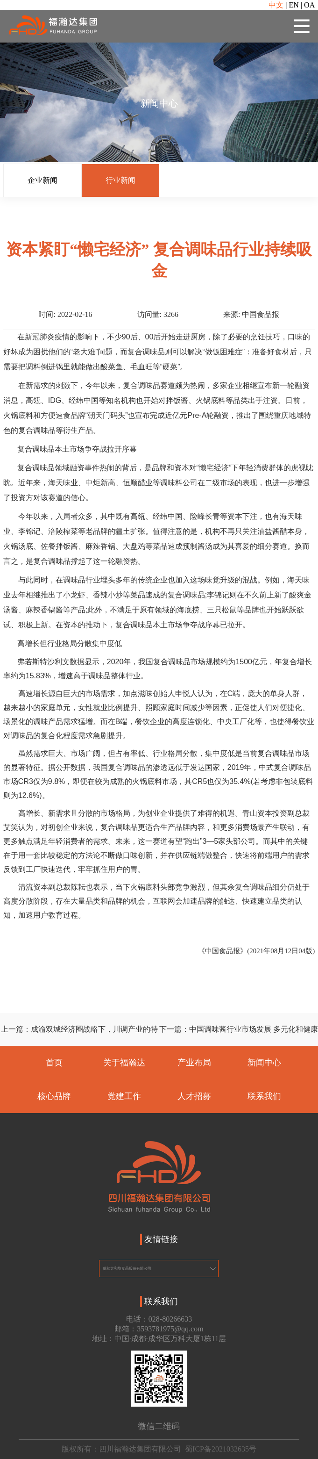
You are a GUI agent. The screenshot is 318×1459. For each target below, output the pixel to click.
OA (309, 5)
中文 (276, 5)
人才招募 (194, 1096)
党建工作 (124, 1096)
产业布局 (194, 1063)
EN (294, 5)
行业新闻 (120, 180)
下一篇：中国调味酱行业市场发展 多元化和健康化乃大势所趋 (238, 1035)
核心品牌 (54, 1096)
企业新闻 (42, 180)
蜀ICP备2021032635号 (220, 1449)
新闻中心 (264, 1063)
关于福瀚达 (124, 1063)
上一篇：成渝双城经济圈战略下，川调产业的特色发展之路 (79, 1035)
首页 (54, 1063)
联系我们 (264, 1096)
